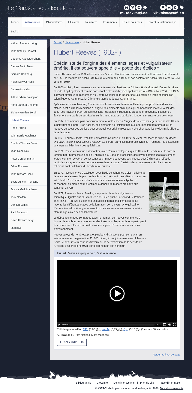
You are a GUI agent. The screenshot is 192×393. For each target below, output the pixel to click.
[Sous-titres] (164, 324)
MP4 (85, 329)
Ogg (126, 329)
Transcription (72, 342)
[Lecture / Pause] (59, 324)
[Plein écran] (174, 324)
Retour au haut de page (166, 354)
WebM (105, 329)
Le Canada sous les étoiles (41, 9)
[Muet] (169, 324)
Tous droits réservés (171, 388)
